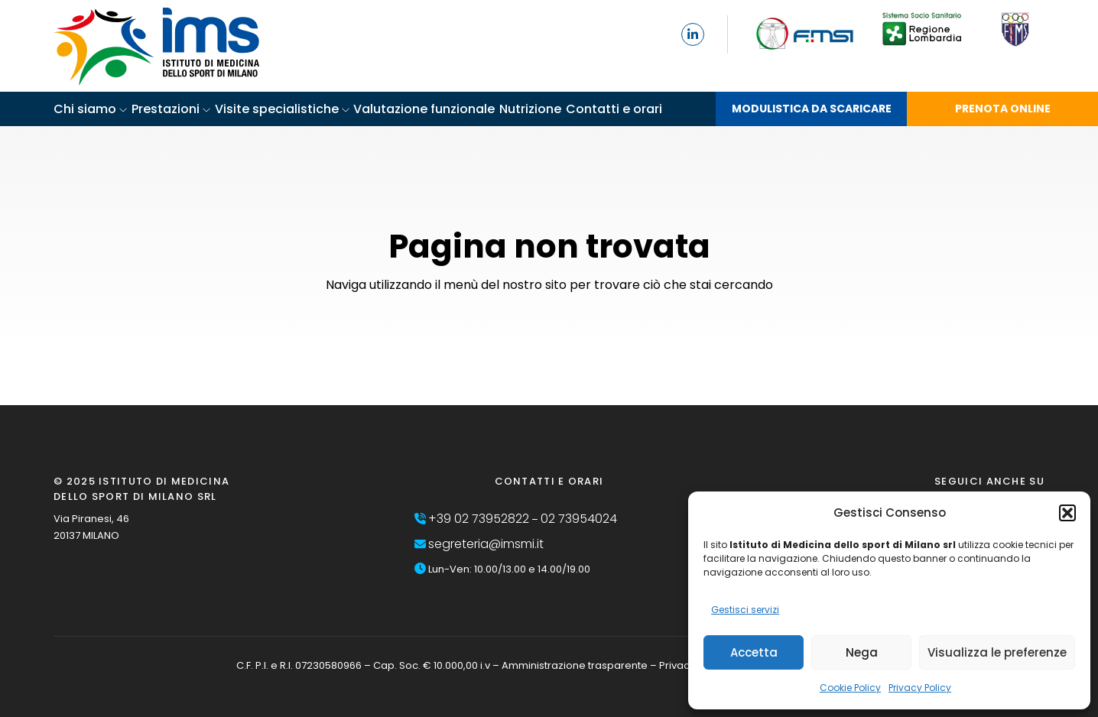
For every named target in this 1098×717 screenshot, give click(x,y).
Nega (862, 652)
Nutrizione (530, 109)
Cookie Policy (850, 687)
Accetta (754, 652)
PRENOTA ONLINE (1003, 108)
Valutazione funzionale (424, 109)
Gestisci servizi (745, 609)
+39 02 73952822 (478, 518)
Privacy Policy (919, 687)
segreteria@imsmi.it (486, 544)
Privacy (677, 665)
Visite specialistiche (277, 109)
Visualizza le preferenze (997, 652)
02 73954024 (579, 518)
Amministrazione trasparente (575, 665)
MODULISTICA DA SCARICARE (812, 108)
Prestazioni (166, 109)
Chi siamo (85, 109)
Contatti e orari (614, 109)
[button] (1067, 513)
